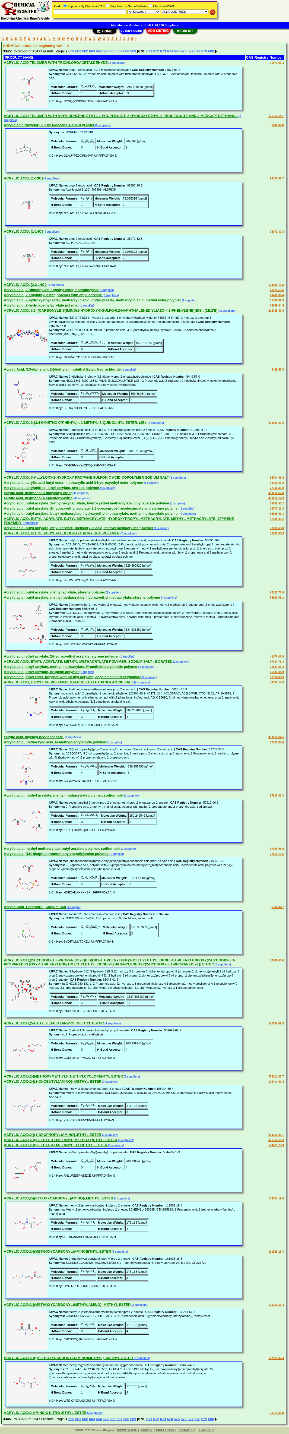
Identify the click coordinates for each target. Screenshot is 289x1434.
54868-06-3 (277, 513)
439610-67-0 (276, 493)
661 (78, 51)
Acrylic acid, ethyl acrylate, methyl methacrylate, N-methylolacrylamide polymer (71, 667)
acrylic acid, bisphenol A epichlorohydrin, (39, 498)
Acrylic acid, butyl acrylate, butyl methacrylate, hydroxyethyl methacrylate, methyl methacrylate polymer (91, 513)
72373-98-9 (277, 1412)
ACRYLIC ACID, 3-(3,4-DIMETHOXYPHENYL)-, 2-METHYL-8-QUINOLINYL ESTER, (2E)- (75, 423)
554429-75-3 (276, 1145)
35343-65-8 (277, 482)
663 (92, 51)
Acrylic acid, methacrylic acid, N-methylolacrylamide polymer (55, 742)
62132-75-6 (277, 592)
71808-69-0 (277, 528)
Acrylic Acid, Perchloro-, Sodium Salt (35, 907)
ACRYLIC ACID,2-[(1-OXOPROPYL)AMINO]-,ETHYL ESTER (52, 1135)
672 (156, 51)
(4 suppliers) (51, 178)
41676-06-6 (277, 656)
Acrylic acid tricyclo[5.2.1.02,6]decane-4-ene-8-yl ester (49, 125)
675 (177, 51)
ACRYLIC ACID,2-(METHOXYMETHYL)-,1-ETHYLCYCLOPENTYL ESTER (63, 1076)
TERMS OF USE (126, 1430)
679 (204, 51)
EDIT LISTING (165, 1430)
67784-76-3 (277, 661)
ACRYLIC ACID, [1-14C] (23, 231)
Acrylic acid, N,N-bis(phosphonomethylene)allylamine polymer (56, 854)
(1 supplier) (106, 290)
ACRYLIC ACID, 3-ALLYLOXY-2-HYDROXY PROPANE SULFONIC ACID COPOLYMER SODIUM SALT (86, 477)
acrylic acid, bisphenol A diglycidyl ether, (38, 493)
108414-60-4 (276, 1081)
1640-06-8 (277, 125)
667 (119, 51)
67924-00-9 (277, 677)
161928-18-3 (276, 1251)
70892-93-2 (277, 503)
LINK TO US (206, 1430)
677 (190, 51)
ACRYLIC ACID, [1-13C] (23, 178)
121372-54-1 (276, 116)
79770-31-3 (277, 508)
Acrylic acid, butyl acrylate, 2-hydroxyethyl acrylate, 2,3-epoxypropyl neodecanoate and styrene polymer (91, 508)
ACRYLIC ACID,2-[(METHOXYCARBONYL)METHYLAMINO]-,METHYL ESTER (67, 1305)
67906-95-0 (277, 848)
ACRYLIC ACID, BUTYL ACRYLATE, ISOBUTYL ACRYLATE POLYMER (62, 533)
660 (71, 51)
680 (211, 51)
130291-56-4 (276, 1304)
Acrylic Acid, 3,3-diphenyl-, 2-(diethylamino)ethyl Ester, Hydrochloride (62, 369)
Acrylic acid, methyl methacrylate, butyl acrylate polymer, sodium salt (62, 848)
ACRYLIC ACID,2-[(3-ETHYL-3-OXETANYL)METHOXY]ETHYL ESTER (60, 1140)
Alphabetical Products (126, 25)
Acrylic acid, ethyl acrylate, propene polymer (41, 672)
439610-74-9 (276, 498)
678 (198, 51)
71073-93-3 (277, 62)
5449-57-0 (277, 369)
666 (113, 51)
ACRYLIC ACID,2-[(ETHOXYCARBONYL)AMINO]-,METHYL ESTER (58, 1198)
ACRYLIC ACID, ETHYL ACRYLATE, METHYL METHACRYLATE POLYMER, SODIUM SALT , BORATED (88, 661)
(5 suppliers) (222, 964)
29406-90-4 (277, 295)
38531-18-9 (277, 682)
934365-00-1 (276, 1134)
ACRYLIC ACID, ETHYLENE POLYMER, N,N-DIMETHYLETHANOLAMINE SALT (68, 682)
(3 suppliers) (51, 231)
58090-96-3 (277, 533)
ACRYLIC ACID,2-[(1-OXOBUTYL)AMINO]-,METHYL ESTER (52, 1081)
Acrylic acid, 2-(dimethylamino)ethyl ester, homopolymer (51, 290)
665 (106, 51)
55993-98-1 (277, 597)
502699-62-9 (276, 1023)
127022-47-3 (276, 1358)
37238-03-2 (277, 518)
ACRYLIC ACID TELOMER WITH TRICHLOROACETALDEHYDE (56, 63)
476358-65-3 (276, 1140)
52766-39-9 (277, 300)
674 (170, 51)
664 (99, 51)
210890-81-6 (276, 422)
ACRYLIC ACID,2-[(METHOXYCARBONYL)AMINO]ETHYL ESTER (57, 1251)
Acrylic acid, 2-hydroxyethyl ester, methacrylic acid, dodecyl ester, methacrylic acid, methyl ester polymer (92, 300)
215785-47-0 (276, 310)
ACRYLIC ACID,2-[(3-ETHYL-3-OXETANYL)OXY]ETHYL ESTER (55, 1145)
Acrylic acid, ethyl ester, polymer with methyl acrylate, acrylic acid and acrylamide (72, 677)
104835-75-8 (276, 284)
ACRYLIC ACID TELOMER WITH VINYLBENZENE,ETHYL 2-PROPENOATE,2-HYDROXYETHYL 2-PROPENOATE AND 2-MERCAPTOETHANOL (121, 116)
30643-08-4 (277, 666)
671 (149, 51)
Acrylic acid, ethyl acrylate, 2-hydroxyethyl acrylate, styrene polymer (61, 656)
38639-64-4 (277, 305)
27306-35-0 (277, 488)
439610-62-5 (276, 737)
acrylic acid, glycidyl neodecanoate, (34, 737)
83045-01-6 (277, 960)
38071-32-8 (277, 231)
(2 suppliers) (116, 62)
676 (184, 51)
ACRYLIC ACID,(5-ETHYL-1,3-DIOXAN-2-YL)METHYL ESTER (54, 1023)
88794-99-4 (277, 477)
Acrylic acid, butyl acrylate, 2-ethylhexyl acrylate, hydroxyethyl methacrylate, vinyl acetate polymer (87, 503)
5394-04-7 (277, 907)
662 (85, 51)
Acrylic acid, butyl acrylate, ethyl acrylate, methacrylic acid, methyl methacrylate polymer (78, 528)
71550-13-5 (277, 853)
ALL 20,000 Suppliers (163, 25)
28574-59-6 (277, 290)
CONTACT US (186, 1430)
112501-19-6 (276, 1198)
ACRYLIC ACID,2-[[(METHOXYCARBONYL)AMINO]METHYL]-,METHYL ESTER (68, 1358)
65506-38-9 (277, 672)
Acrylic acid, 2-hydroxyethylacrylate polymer (41, 305)
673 (163, 51)
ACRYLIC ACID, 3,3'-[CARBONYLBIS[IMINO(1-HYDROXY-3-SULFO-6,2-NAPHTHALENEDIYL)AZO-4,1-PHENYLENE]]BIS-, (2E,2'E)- (111, 310)
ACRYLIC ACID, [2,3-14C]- (25, 285)
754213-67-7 (276, 1076)
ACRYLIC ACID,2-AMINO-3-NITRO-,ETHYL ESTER (45, 1413)
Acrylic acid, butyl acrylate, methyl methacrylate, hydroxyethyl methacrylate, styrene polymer (82, 597)
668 (126, 51)
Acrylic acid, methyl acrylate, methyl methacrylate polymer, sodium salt (63, 795)
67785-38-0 (277, 742)
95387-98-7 (277, 178)
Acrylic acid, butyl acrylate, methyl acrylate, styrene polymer (54, 592)
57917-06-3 (277, 795)
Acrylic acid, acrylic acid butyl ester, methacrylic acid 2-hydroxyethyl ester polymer (73, 483)
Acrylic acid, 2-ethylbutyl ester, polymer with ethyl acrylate (53, 295)
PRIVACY (147, 1430)
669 (133, 51)
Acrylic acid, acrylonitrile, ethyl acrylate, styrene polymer (51, 488)
